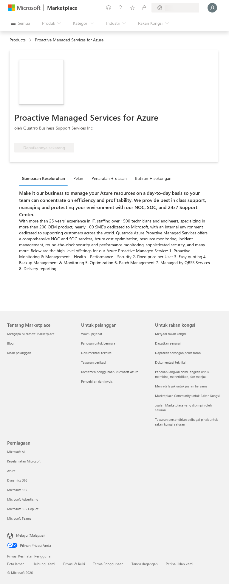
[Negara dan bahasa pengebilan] (175, 8)
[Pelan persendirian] (144, 7)
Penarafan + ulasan (109, 178)
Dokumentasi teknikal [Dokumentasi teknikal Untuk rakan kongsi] (170, 362)
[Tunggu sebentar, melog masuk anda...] (212, 8)
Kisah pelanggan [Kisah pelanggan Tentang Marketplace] (19, 353)
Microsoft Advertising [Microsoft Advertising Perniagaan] (22, 499)
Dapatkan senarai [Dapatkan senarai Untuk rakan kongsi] (168, 343)
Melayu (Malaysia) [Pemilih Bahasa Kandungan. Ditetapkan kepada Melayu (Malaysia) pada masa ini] (30, 535)
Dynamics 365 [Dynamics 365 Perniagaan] (17, 480)
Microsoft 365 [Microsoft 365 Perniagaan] (17, 490)
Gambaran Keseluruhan (43, 178)
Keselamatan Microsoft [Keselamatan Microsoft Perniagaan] (24, 461)
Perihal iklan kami (179, 563)
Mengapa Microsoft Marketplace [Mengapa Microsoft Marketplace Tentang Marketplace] (31, 333)
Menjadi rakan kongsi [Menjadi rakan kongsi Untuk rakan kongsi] (170, 333)
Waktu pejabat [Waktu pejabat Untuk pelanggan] (91, 333)
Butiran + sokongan (153, 178)
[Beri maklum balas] (108, 7)
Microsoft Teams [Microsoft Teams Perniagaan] (19, 518)
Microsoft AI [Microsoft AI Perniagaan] (16, 451)
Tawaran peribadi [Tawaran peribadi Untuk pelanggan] (93, 362)
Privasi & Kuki (74, 563)
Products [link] (18, 40)
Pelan (78, 178)
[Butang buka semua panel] (20, 23)
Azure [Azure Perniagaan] (11, 470)
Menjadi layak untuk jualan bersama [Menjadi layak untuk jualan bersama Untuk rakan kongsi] (181, 386)
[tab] (45, 178)
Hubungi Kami (44, 563)
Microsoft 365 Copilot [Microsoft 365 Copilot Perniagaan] (22, 509)
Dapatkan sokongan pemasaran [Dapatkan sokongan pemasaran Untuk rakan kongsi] (178, 353)
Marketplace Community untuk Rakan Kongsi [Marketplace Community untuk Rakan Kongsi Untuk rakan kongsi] (187, 395)
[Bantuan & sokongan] (120, 7)
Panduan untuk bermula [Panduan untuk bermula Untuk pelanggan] (98, 343)
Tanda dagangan (144, 563)
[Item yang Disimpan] (132, 7)
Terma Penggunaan (108, 563)
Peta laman (15, 563)
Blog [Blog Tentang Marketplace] (10, 343)
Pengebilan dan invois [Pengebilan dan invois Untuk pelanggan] (97, 381)
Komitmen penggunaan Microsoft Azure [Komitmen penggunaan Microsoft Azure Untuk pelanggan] (109, 372)
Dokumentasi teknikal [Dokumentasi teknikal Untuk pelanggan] (96, 353)
